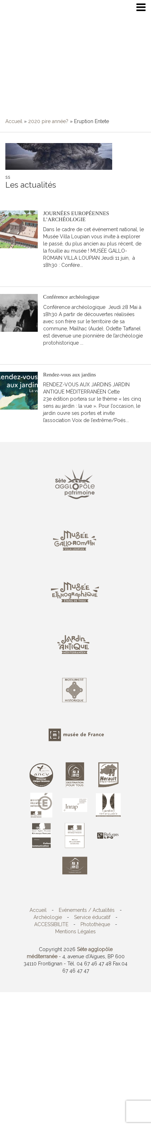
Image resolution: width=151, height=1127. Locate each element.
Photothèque (95, 924)
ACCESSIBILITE (51, 924)
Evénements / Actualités (87, 910)
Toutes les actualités (56, 196)
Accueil (13, 121)
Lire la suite (62, 276)
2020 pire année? (48, 121)
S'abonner (16, 196)
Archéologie (47, 917)
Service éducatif (92, 917)
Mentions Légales (75, 931)
